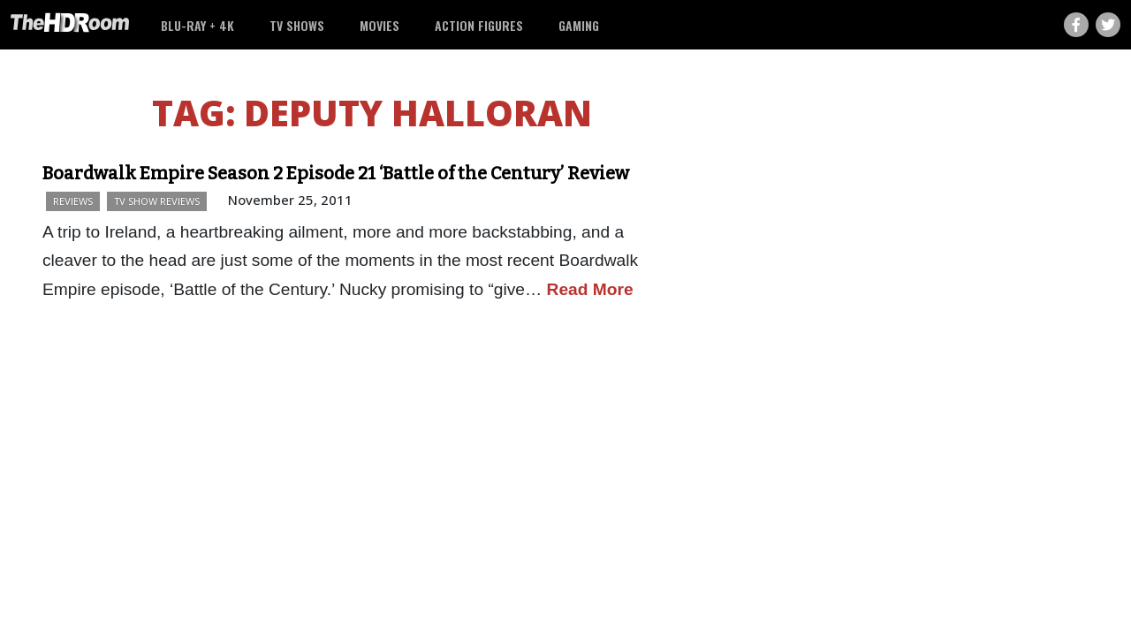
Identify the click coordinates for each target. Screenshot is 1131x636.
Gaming (578, 25)
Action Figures (479, 25)
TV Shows (296, 25)
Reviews (73, 201)
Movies (379, 25)
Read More (590, 289)
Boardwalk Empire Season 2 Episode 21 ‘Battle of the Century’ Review (335, 173)
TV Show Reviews (157, 201)
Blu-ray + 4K (197, 25)
